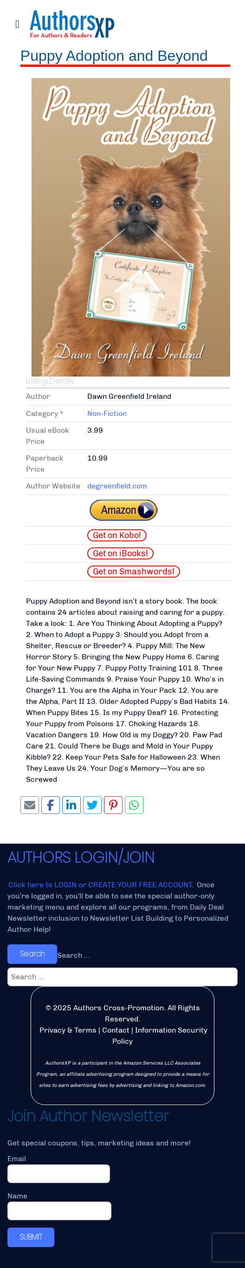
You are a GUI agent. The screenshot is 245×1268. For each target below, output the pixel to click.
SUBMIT (30, 1237)
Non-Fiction (107, 413)
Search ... (73, 955)
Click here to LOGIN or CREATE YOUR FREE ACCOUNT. (102, 884)
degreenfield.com (117, 485)
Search (32, 954)
